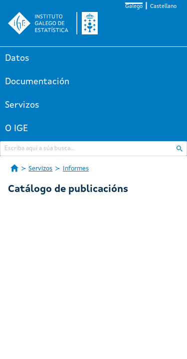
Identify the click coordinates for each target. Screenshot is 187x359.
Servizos (22, 105)
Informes (76, 169)
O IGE (16, 128)
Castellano (163, 6)
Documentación (37, 81)
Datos (17, 58)
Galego (134, 6)
